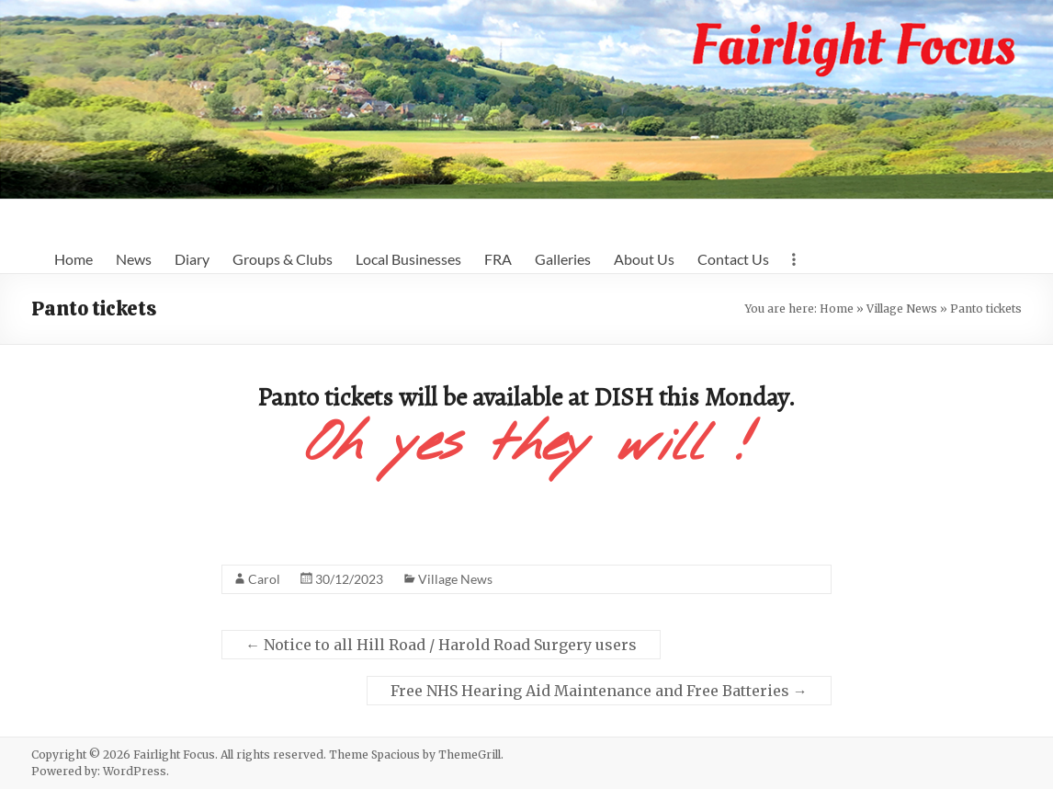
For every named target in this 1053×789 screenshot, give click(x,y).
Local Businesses (408, 259)
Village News (901, 308)
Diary (192, 259)
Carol (264, 579)
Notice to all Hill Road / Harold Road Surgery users (441, 644)
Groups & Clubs (282, 259)
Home (73, 259)
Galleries (563, 259)
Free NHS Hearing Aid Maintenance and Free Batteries (599, 690)
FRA (498, 259)
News (134, 259)
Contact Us (733, 259)
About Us (644, 259)
